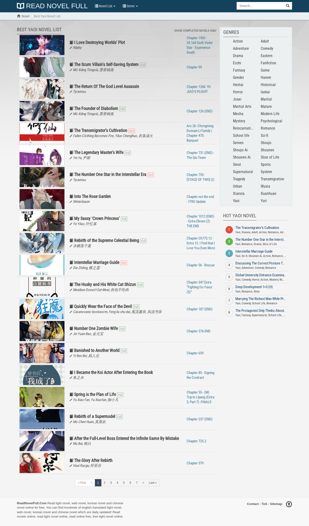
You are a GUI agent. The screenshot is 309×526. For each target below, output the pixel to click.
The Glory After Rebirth (93, 460)
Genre (130, 6)
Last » (153, 482)
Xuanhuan (268, 193)
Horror (238, 92)
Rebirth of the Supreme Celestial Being (106, 240)
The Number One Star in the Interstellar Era (110, 174)
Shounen (267, 150)
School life (241, 135)
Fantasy (239, 70)
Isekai (265, 92)
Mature (266, 106)
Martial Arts (242, 106)
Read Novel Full (52, 6)
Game (265, 70)
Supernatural (243, 171)
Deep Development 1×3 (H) (254, 287)
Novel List (105, 6)
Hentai (238, 84)
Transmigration (272, 179)
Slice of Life (270, 157)
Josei (237, 99)
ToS (264, 504)
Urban (237, 186)
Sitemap (276, 504)
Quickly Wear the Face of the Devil (103, 306)
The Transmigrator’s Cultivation (100, 130)
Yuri (264, 200)
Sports (266, 164)
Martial (266, 99)
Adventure (241, 48)
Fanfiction (268, 63)
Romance (268, 128)
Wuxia (265, 186)
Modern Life (270, 113)
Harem (266, 77)
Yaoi (236, 200)
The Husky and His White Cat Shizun (105, 284)
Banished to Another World (96, 350)
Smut (237, 164)
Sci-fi (264, 135)
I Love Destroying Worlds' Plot (99, 42)
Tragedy (239, 179)
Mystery (239, 121)
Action (238, 41)
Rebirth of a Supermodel (94, 416)
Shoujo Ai (240, 150)
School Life (258, 303)
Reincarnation (244, 128)
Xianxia (239, 193)
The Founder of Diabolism (96, 108)
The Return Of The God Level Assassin (106, 86)
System (266, 171)
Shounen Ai (242, 157)
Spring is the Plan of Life (95, 394)
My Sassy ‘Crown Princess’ (97, 218)
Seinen (238, 142)
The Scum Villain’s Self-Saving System (106, 64)
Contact (253, 504)
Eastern (267, 55)
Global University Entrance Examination (262, 275)
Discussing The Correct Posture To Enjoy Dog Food (271, 263)
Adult (265, 41)
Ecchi (237, 63)
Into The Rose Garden (92, 196)
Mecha (238, 113)
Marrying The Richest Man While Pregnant (264, 299)
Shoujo (266, 142)
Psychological (271, 121)
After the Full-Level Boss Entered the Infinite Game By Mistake (126, 438)
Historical (268, 84)
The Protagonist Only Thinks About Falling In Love (269, 310)
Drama (238, 55)
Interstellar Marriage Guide (96, 262)
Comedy (267, 48)
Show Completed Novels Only (195, 30)
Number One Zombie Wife (96, 328)
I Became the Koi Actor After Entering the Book (113, 372)
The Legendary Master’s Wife (98, 152)
